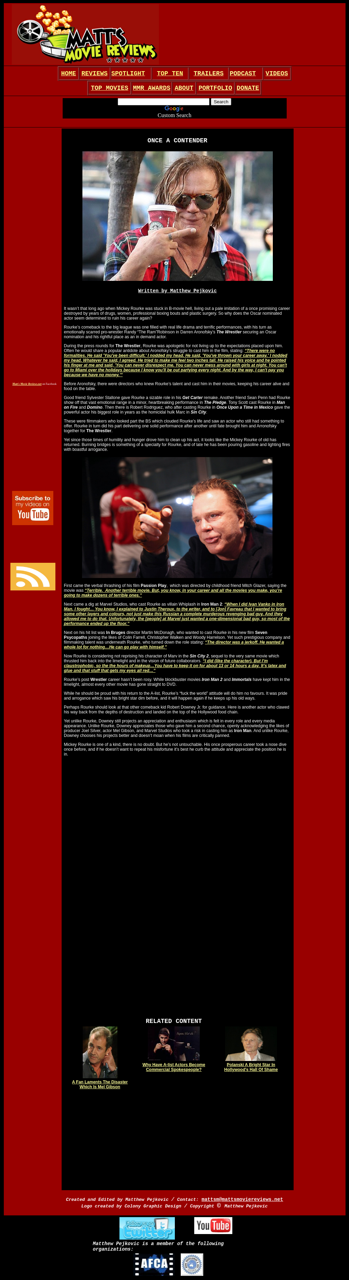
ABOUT (183, 88)
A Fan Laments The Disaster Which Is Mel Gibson (100, 1084)
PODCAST (243, 73)
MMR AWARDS (151, 88)
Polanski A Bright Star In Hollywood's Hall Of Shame (251, 1067)
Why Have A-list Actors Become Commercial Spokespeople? (173, 1067)
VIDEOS (277, 73)
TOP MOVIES (109, 88)
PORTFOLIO (215, 88)
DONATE (248, 88)
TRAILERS (208, 73)
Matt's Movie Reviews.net (27, 384)
